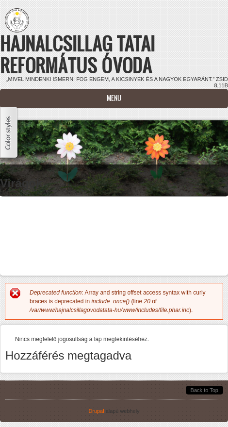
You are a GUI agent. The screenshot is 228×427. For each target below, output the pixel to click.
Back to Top (204, 390)
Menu (114, 98)
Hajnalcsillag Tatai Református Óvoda (77, 54)
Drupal (96, 411)
